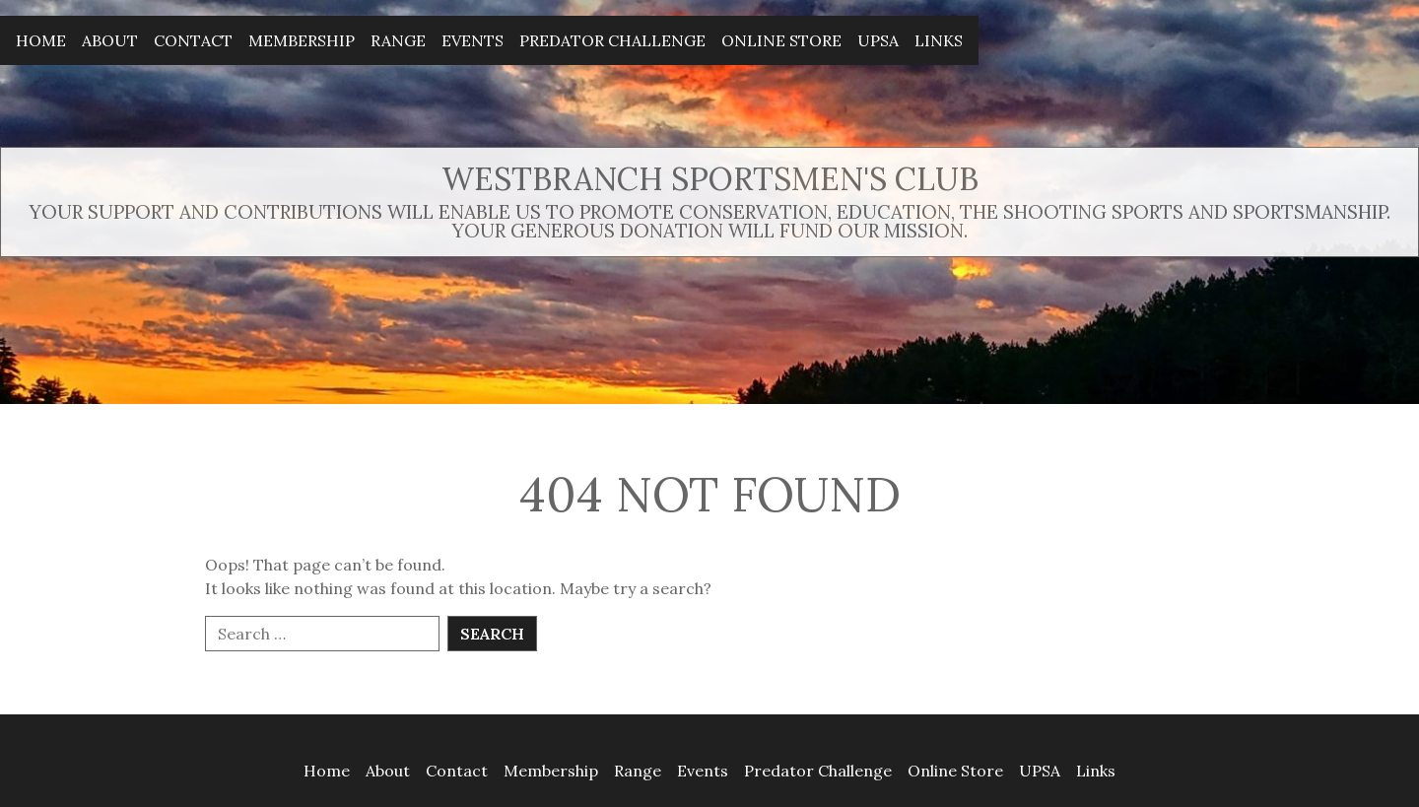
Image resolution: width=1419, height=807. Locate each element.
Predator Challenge (612, 40)
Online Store (781, 40)
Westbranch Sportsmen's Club (710, 179)
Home (41, 40)
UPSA (878, 40)
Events (472, 40)
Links (938, 40)
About (110, 40)
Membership (301, 40)
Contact (193, 40)
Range (398, 40)
